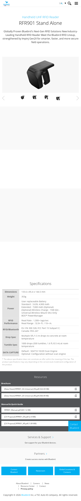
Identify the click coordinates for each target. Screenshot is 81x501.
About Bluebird (22, 483)
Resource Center (28, 486)
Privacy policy (27, 488)
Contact (42, 486)
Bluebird (25, 494)
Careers (36, 483)
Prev (3, 98)
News (47, 483)
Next (78, 98)
